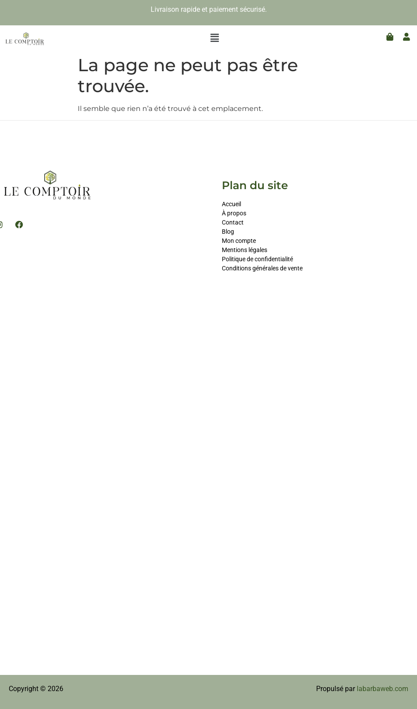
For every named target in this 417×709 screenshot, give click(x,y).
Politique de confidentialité (257, 259)
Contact (233, 222)
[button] (214, 38)
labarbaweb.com (382, 689)
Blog (228, 231)
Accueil (231, 204)
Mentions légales (244, 249)
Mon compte (239, 240)
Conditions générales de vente (262, 268)
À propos (234, 213)
